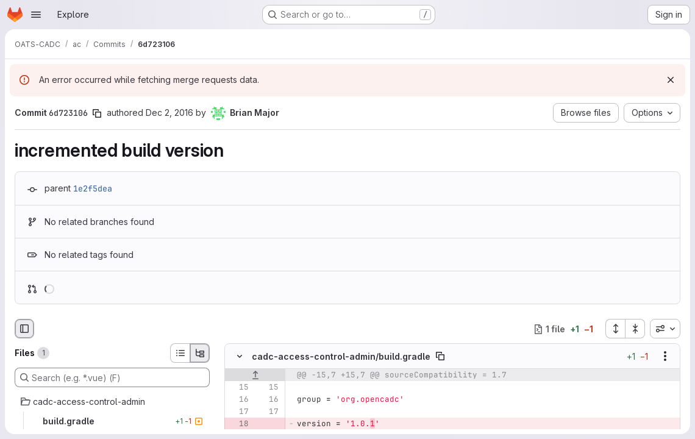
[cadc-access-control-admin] (112, 402)
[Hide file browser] (24, 328)
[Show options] (665, 356)
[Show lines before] (255, 375)
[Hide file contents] (239, 356)
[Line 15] (238, 388)
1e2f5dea (92, 188)
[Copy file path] (440, 356)
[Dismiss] (670, 80)
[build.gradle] (112, 421)
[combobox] (665, 328)
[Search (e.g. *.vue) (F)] (112, 377)
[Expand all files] (615, 328)
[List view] (180, 353)
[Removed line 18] (238, 424)
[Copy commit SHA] (97, 113)
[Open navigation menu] (36, 14)
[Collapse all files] (635, 328)
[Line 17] (238, 412)
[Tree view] (200, 353)
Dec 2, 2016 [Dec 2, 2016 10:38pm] (169, 112)
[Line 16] (238, 400)
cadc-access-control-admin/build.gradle (341, 356)
